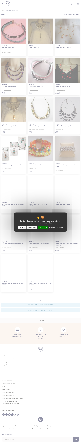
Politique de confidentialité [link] (56, 227)
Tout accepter (42, 227)
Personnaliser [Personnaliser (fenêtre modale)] (32, 227)
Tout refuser (22, 227)
